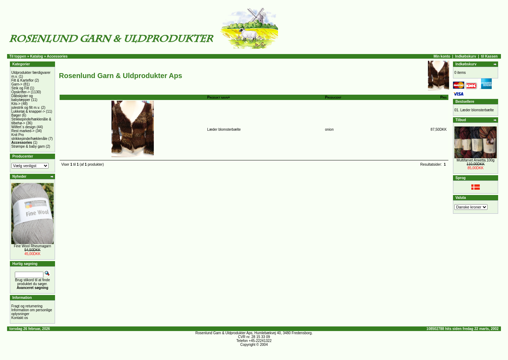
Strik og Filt (20, 88)
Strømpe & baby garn (28, 146)
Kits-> (15, 104)
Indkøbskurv (465, 56)
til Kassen (489, 56)
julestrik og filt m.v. (25, 108)
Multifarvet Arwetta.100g (475, 160)
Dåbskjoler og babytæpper (22, 98)
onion (329, 129)
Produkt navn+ (218, 97)
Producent (333, 97)
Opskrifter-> (20, 92)
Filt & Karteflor (22, 80)
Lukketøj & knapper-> (28, 111)
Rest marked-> (23, 131)
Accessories (57, 56)
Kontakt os (19, 318)
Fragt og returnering (26, 306)
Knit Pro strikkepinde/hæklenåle (29, 137)
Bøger (16, 115)
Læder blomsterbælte (224, 129)
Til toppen (18, 56)
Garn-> (16, 84)
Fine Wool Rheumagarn (32, 246)
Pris (443, 97)
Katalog (36, 56)
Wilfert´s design (23, 127)
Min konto (442, 56)
